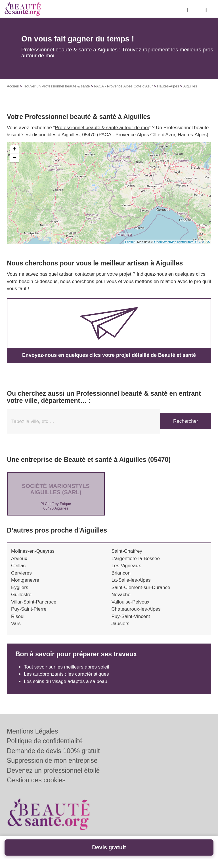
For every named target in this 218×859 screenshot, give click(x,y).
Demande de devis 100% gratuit (53, 751)
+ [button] (14, 149)
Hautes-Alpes (168, 86)
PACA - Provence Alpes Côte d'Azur (123, 86)
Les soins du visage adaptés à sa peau (65, 681)
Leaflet (130, 242)
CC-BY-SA (202, 242)
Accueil (13, 86)
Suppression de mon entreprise (52, 760)
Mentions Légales (32, 731)
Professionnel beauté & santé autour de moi (102, 127)
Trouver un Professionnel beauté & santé (56, 86)
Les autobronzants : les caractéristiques (66, 674)
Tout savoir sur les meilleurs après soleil (66, 667)
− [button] (14, 158)
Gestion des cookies (36, 780)
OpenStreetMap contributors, (174, 242)
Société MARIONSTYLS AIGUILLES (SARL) (56, 489)
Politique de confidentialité (45, 741)
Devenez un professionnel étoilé (53, 770)
